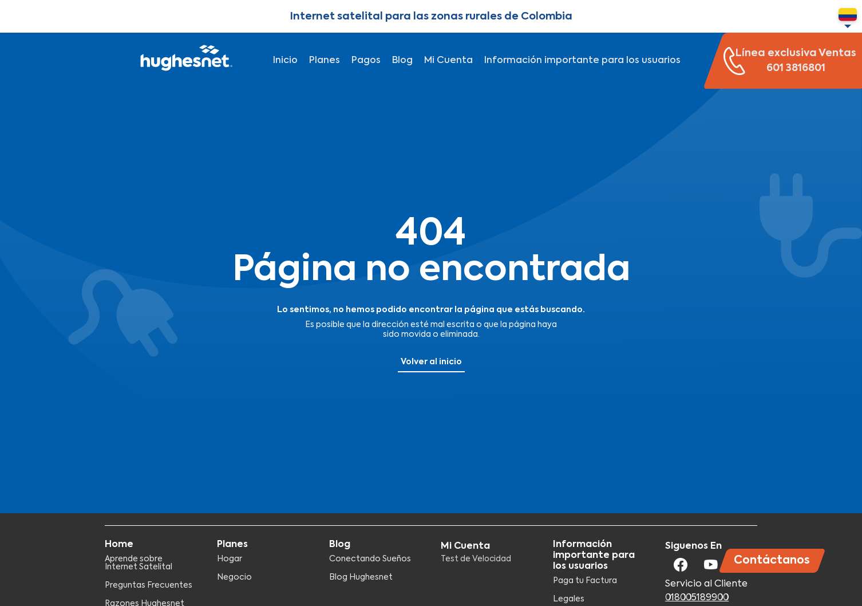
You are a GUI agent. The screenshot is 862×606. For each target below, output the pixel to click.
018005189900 (697, 598)
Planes (324, 60)
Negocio (234, 577)
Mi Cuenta (448, 60)
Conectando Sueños (370, 559)
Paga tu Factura (585, 581)
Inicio (285, 60)
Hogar (229, 559)
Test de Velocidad (476, 559)
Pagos (366, 60)
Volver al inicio (431, 362)
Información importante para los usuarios (582, 60)
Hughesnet (185, 60)
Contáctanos (772, 560)
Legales (568, 599)
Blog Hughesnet (361, 577)
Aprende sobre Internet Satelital (138, 563)
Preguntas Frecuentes (148, 585)
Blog (402, 60)
